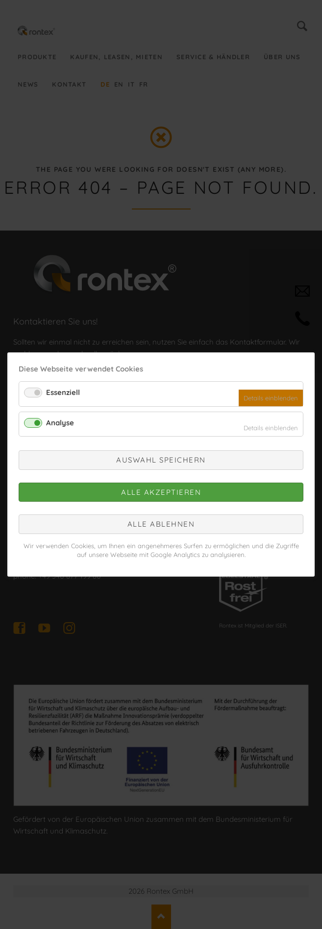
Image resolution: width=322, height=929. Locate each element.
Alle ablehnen (161, 524)
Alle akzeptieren (161, 491)
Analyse (60, 422)
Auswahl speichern (161, 459)
